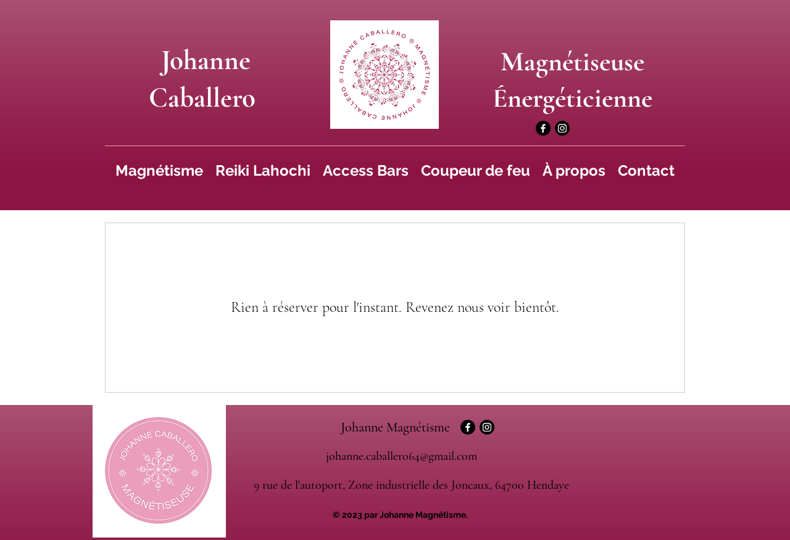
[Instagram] (562, 128)
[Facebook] (543, 128)
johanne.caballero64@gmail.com (401, 456)
